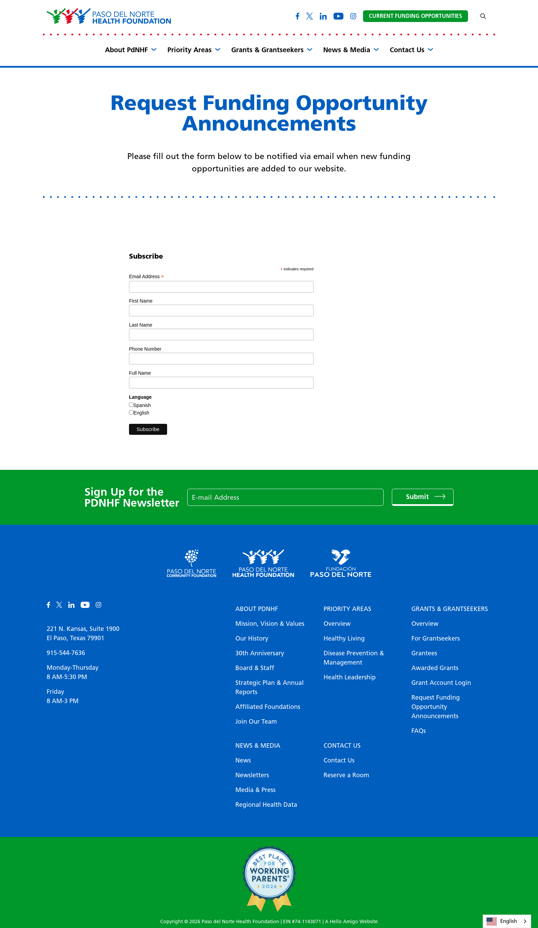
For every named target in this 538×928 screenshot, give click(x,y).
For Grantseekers (435, 638)
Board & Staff (254, 668)
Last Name (140, 325)
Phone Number (145, 349)
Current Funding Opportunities (415, 16)
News (243, 760)
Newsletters (252, 775)
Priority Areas (189, 50)
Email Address (146, 276)
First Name (140, 301)
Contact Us (407, 50)
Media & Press (255, 790)
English (141, 413)
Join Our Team (256, 721)
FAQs (418, 731)
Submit (418, 497)
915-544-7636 (66, 653)
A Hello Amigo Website (351, 922)
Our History (251, 638)
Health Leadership (350, 677)
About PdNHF (126, 50)
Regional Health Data (266, 804)
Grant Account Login (441, 683)
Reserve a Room (346, 775)
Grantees (424, 653)
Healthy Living (344, 638)
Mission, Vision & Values (269, 623)
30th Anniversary (259, 653)
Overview (337, 623)
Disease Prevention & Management (354, 657)
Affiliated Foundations (267, 707)
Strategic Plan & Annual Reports (269, 687)
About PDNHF (256, 609)
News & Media (346, 50)
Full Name (140, 373)
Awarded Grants (434, 668)
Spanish (142, 405)
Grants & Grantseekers (267, 50)
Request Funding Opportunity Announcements (435, 707)
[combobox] (507, 921)
